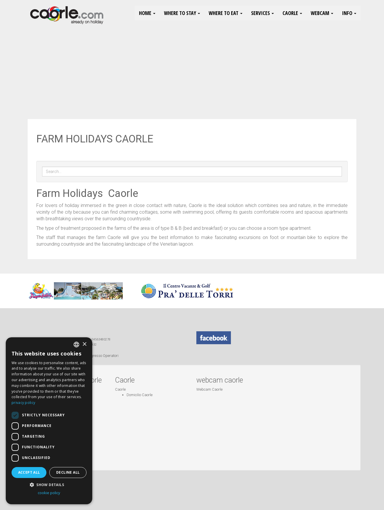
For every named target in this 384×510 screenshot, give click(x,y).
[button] (49, 484)
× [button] (84, 344)
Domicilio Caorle (140, 395)
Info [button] (349, 13)
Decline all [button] (68, 472)
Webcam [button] (322, 13)
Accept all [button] (29, 472)
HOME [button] (147, 13)
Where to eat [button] (225, 13)
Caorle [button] (292, 13)
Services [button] (262, 13)
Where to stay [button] (182, 13)
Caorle (120, 389)
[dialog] (49, 420)
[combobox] (76, 344)
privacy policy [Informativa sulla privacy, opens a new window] (23, 402)
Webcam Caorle (209, 389)
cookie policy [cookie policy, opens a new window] (49, 492)
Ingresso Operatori (103, 355)
